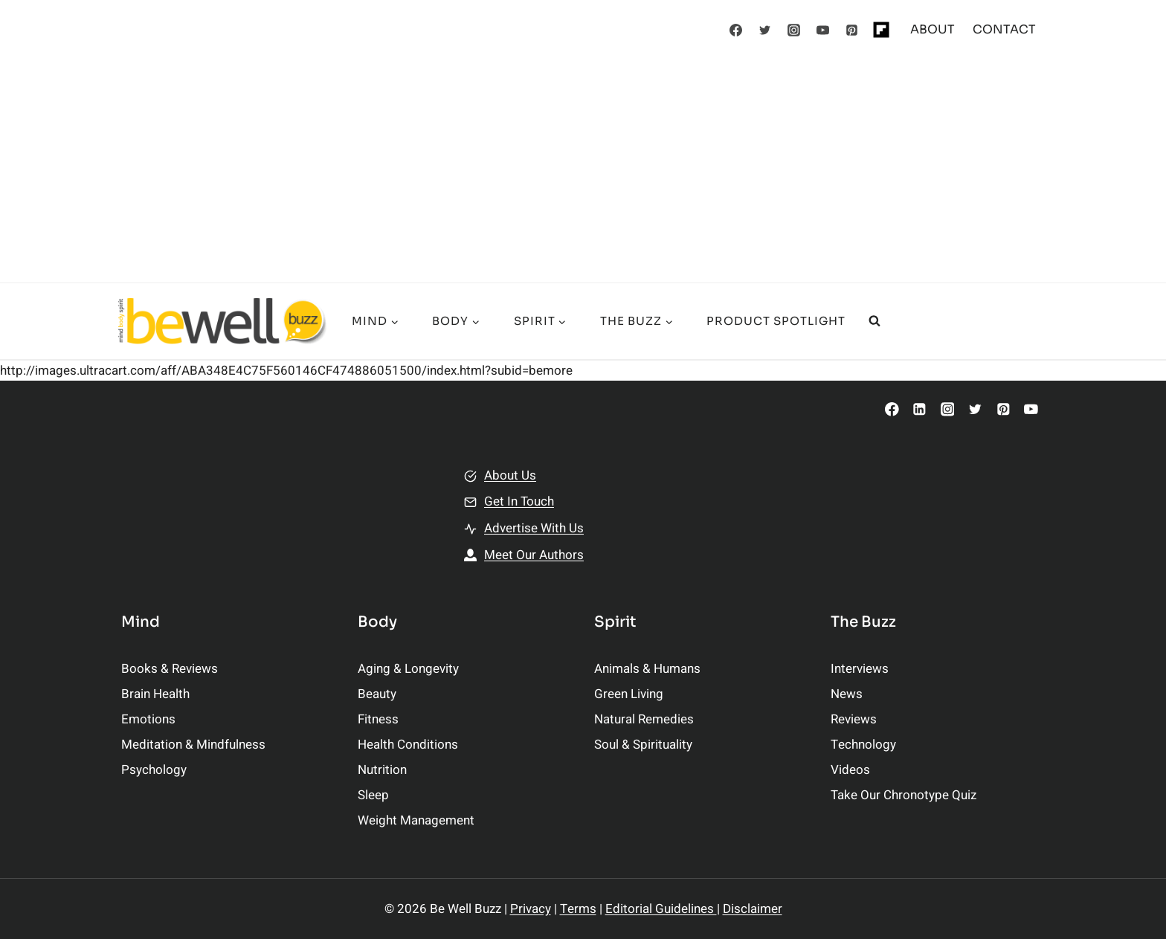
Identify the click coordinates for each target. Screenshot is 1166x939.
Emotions (148, 719)
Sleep (373, 795)
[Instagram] (794, 29)
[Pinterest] (852, 29)
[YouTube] (823, 29)
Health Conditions (408, 744)
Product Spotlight (775, 321)
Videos (850, 770)
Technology (863, 744)
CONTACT (1004, 29)
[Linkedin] (919, 409)
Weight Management (416, 820)
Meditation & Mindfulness (193, 744)
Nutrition (382, 770)
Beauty (377, 694)
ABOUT (932, 29)
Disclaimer (752, 909)
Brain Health (155, 694)
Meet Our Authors (534, 555)
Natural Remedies (644, 719)
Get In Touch (519, 501)
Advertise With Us (534, 528)
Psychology (154, 770)
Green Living (628, 694)
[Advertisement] (583, 171)
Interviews (860, 668)
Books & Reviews (169, 668)
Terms (578, 909)
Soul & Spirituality (643, 744)
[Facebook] (736, 29)
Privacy (530, 909)
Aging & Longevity (408, 668)
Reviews (854, 719)
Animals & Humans (647, 668)
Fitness (378, 719)
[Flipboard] (881, 29)
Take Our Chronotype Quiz (903, 795)
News (847, 694)
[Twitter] (765, 29)
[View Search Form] (874, 321)
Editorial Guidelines (661, 909)
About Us (510, 475)
